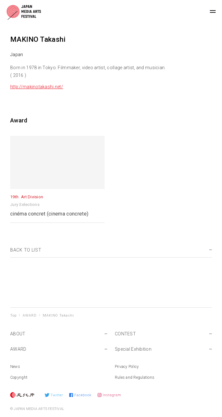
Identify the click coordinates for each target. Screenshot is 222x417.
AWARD (29, 315)
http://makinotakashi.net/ (36, 86)
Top (13, 315)
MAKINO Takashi (58, 315)
